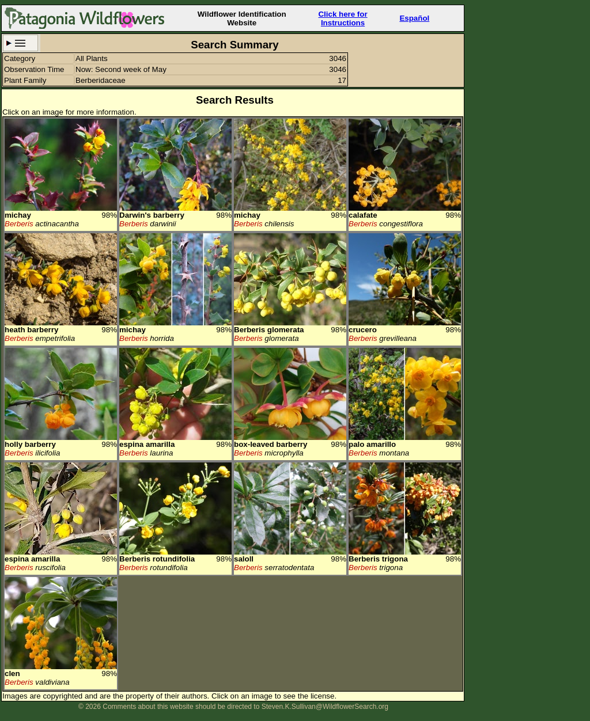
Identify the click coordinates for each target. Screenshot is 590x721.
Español (414, 18)
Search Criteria (20, 43)
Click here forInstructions (342, 18)
